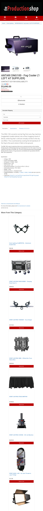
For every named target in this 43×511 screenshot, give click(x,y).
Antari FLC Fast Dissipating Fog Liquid (13, 176)
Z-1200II (21, 172)
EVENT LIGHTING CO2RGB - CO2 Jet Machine (21, 435)
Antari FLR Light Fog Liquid (32, 175)
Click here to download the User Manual (10, 203)
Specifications (13, 128)
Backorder (21, 100)
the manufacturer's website (23, 205)
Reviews (24, 128)
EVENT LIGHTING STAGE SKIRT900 (18, 396)
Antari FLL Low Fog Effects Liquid (18, 175)
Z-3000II (29, 172)
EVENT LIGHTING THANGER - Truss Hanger (20, 319)
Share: (5, 84)
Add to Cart (21, 251)
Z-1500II (25, 172)
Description (5, 128)
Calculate (21, 123)
